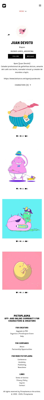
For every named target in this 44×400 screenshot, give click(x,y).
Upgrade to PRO (22, 331)
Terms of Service (22, 378)
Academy (22, 362)
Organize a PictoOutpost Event (22, 334)
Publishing (22, 365)
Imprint (22, 383)
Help (22, 336)
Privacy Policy (22, 380)
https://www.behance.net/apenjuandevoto (22, 78)
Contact (22, 385)
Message (30, 56)
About (22, 347)
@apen (22, 47)
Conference (22, 359)
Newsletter (22, 367)
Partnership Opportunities (22, 349)
